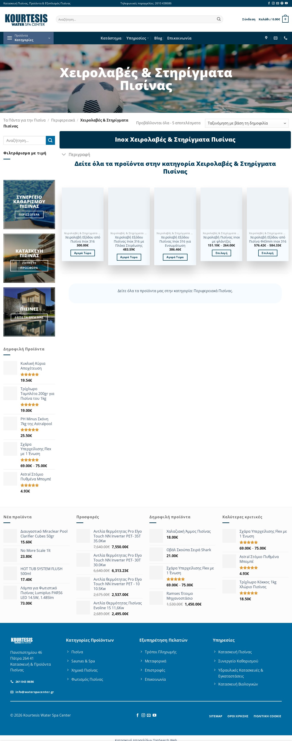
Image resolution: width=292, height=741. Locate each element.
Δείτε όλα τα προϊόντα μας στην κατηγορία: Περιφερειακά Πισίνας (175, 290)
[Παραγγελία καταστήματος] (247, 123)
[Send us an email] (277, 3)
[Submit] (219, 19)
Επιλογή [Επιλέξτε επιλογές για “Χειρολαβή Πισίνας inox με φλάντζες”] (221, 253)
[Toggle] (64, 155)
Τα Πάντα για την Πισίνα (24, 120)
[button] (249, 19)
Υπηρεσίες (137, 38)
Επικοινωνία (179, 38)
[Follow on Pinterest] (282, 3)
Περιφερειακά (63, 120)
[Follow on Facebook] (269, 3)
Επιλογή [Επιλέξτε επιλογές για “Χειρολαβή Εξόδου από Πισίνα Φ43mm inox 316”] (268, 253)
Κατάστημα (111, 38)
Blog (158, 38)
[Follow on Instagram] (273, 3)
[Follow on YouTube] (286, 3)
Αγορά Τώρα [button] (82, 253)
